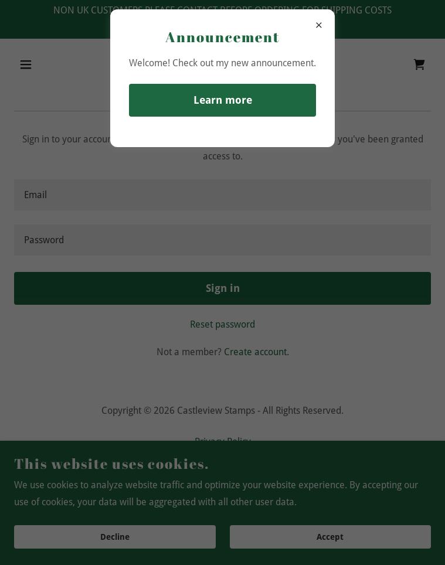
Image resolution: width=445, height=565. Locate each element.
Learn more (222, 100)
